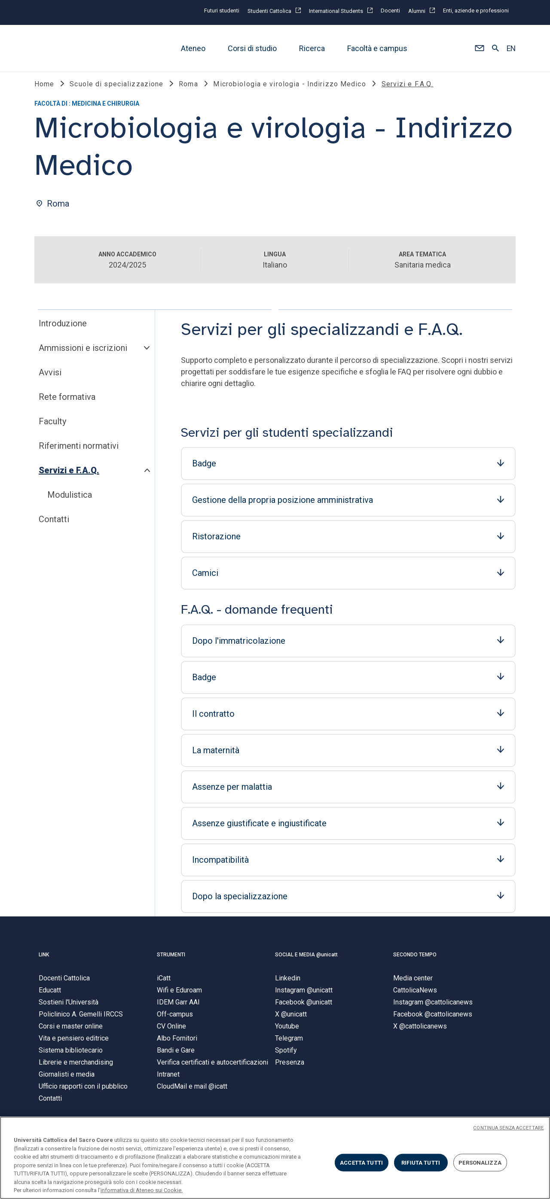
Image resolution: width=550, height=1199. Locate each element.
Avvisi (50, 374)
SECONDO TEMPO (415, 957)
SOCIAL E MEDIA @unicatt (306, 957)
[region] (275, 1158)
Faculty (52, 423)
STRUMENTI (171, 957)
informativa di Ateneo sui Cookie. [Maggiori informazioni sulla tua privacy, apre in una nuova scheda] (142, 1190)
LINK (44, 957)
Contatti (54, 521)
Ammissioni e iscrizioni (83, 350)
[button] (479, 48)
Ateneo (193, 48)
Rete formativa (67, 399)
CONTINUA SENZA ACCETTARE (508, 1128)
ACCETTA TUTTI (361, 1162)
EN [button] (511, 48)
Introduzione (63, 325)
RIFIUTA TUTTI (420, 1162)
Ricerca (312, 48)
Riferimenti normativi (79, 448)
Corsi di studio (252, 48)
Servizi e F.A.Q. (69, 472)
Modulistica (69, 497)
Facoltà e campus (377, 48)
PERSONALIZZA (479, 1162)
